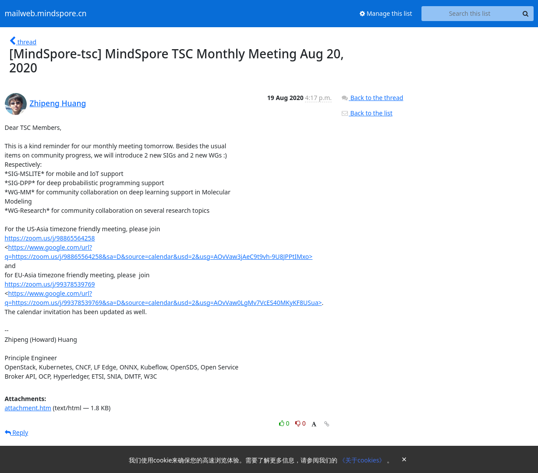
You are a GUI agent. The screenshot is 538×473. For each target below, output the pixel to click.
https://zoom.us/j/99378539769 (50, 284)
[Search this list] (469, 13)
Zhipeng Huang (58, 103)
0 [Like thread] (285, 423)
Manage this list (386, 13)
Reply (16, 432)
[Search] (526, 13)
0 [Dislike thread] (300, 423)
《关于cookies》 (363, 460)
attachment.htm (28, 408)
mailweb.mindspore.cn (46, 13)
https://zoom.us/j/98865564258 (50, 238)
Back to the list (367, 113)
